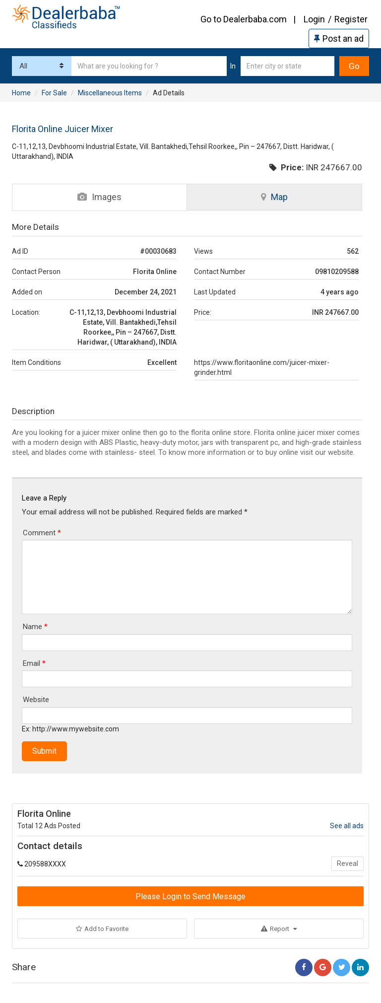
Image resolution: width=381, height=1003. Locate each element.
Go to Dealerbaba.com (243, 19)
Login (314, 19)
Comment (42, 532)
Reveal (347, 863)
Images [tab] (99, 197)
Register (351, 19)
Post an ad (339, 38)
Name (35, 626)
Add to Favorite (102, 928)
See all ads (347, 826)
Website (36, 699)
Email (34, 663)
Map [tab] (274, 197)
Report (279, 928)
